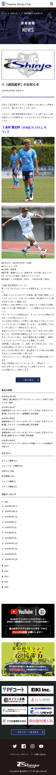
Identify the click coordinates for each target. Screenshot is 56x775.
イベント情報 (7, 481)
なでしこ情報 (7, 460)
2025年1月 (9, 559)
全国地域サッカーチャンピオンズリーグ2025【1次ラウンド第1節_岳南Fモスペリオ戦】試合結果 (27, 434)
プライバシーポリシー (19, 754)
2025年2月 (9, 554)
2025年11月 (10, 506)
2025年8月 (9, 522)
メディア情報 (7, 486)
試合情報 (5, 476)
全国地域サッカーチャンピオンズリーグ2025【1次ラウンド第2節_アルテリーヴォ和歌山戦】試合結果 (27, 423)
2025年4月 (9, 543)
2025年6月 (9, 532)
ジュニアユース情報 (10, 465)
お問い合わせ (40, 754)
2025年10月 (10, 511)
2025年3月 (9, 548)
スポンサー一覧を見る (28, 732)
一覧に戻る (28, 379)
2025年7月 (9, 527)
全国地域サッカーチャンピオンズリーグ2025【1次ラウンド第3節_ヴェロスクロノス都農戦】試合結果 (27, 412)
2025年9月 (9, 516)
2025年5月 (9, 537)
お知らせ (5, 471)
